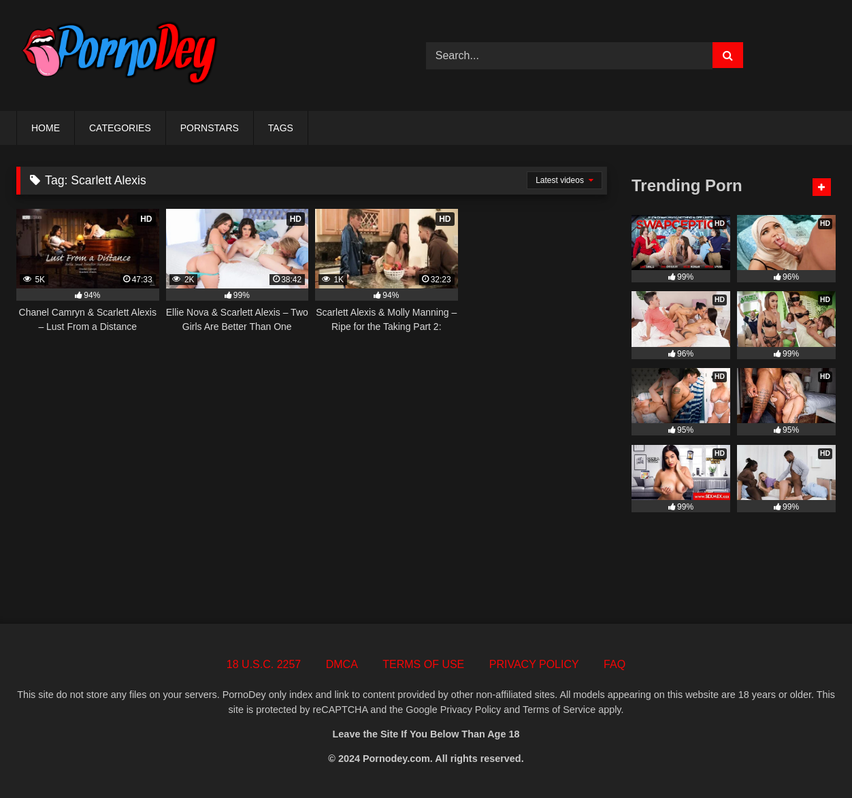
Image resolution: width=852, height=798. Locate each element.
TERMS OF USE (423, 664)
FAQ (614, 664)
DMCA (342, 664)
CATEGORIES (120, 127)
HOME (45, 127)
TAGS (280, 127)
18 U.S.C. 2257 (264, 664)
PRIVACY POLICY (534, 664)
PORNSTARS (209, 127)
